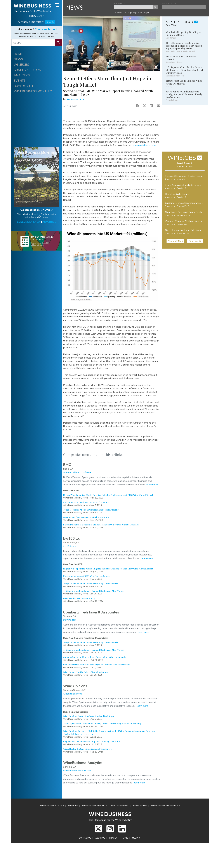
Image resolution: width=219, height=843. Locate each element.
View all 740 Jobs (185, 166)
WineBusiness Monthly (52, 805)
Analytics (94, 805)
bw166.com (69, 546)
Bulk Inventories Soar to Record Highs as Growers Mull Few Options (96, 664)
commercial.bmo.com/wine (77, 472)
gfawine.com (69, 620)
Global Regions (143, 12)
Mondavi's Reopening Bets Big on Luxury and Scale (183, 33)
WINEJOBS (21, 65)
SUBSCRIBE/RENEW (29, 222)
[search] (33, 42)
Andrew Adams (75, 99)
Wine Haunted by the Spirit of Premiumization (85, 672)
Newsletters (140, 805)
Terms (125, 838)
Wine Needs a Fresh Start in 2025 (79, 598)
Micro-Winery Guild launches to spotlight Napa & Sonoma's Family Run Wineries (184, 94)
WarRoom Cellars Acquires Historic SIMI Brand (86, 517)
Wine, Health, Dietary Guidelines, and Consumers (87, 748)
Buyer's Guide (165, 805)
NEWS (18, 59)
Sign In (50, 22)
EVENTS (19, 81)
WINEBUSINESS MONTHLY (33, 91)
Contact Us (85, 838)
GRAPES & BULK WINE (30, 70)
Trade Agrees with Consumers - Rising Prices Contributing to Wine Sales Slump (102, 723)
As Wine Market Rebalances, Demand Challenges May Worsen (93, 590)
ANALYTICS (22, 75)
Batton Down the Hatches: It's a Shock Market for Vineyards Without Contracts (101, 524)
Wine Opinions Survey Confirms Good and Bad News (88, 716)
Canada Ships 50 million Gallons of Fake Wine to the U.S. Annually (94, 657)
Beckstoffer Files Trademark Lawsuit (181, 58)
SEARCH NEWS (120, 3)
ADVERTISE (49, 222)
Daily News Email (120, 805)
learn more (152, 484)
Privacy (113, 838)
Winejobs (73, 805)
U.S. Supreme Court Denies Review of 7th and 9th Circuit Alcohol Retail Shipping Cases (184, 70)
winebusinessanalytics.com (77, 770)
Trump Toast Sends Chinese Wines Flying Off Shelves (184, 82)
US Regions (129, 12)
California (118, 12)
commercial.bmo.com (144, 145)
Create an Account (46, 29)
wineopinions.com (72, 693)
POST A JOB (195, 241)
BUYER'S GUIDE (25, 86)
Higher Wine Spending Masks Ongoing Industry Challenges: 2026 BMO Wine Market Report (108, 494)
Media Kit (136, 838)
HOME (18, 54)
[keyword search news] (133, 7)
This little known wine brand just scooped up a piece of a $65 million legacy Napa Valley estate (184, 45)
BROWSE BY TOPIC (170, 3)
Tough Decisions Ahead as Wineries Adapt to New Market (91, 509)
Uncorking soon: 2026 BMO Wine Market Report (86, 502)
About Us (100, 838)
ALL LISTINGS (175, 241)
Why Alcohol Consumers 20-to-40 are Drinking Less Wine (91, 741)
